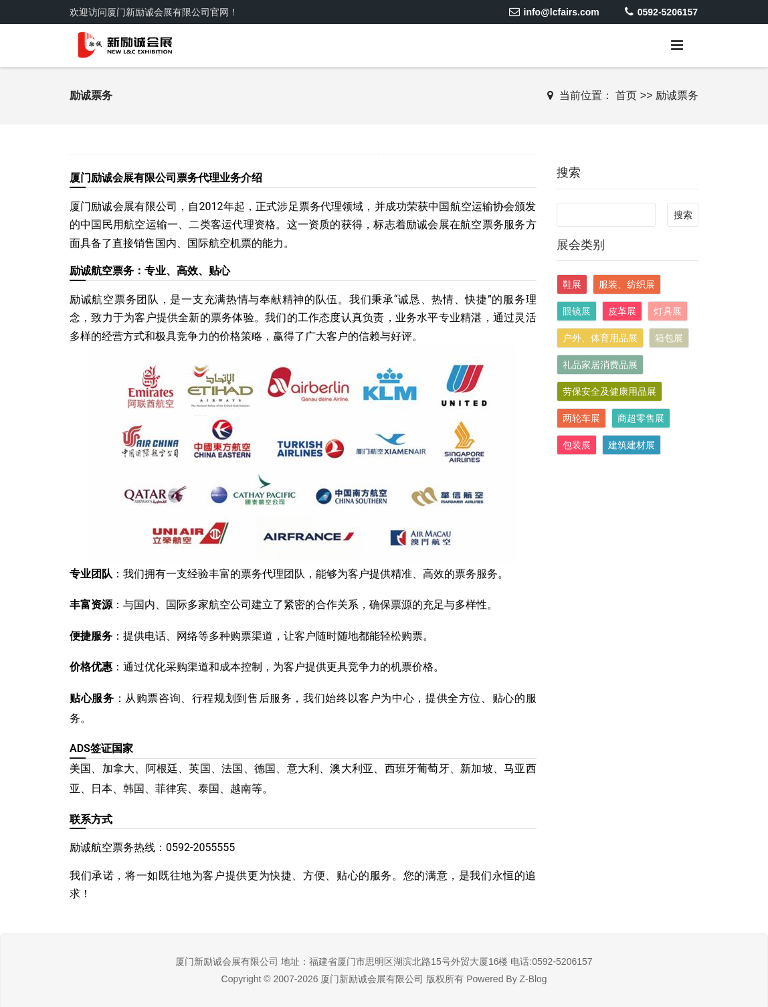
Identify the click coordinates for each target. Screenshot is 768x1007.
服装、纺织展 (627, 284)
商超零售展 (640, 418)
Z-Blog (533, 979)
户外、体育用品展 (600, 338)
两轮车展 (581, 418)
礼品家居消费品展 (600, 364)
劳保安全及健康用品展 (609, 391)
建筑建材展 (631, 445)
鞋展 (572, 284)
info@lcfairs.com (553, 12)
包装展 (577, 445)
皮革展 (622, 311)
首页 (626, 95)
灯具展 (668, 311)
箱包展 (669, 338)
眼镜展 (577, 311)
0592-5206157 (662, 12)
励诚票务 (677, 95)
